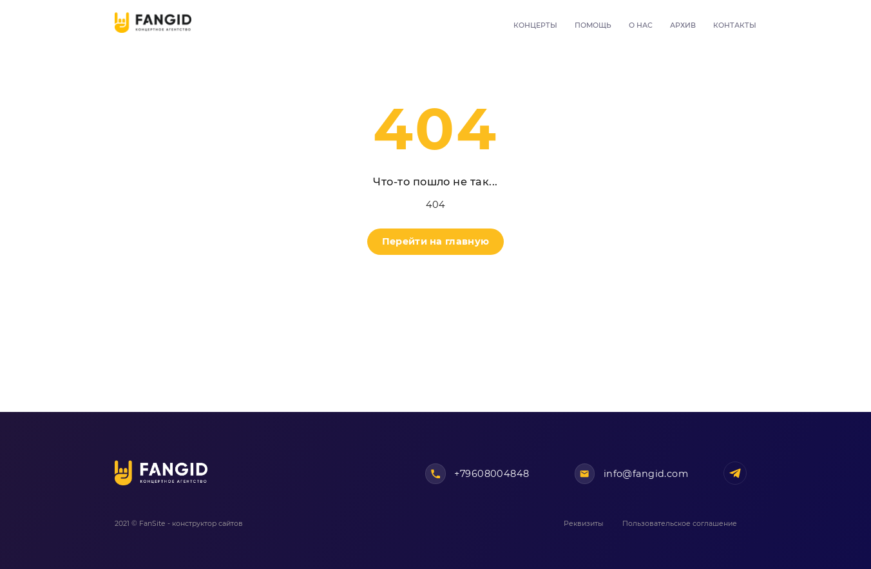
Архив (683, 25)
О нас (641, 25)
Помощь (593, 25)
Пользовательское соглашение (679, 523)
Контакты (734, 25)
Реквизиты (583, 523)
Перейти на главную (435, 241)
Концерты (535, 25)
